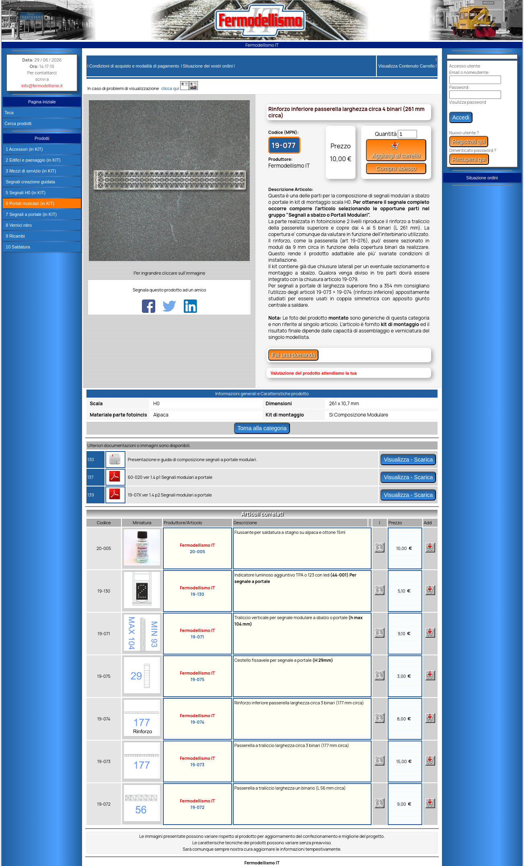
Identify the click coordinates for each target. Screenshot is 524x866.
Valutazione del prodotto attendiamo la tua (314, 373)
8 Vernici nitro (18, 225)
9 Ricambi (14, 236)
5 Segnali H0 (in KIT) (24, 192)
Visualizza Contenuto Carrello (406, 66)
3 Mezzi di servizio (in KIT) (30, 170)
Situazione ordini (482, 177)
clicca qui (174, 88)
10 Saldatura (17, 246)
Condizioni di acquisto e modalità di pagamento (134, 66)
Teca (9, 112)
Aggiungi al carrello (396, 150)
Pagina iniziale (42, 101)
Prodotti (42, 138)
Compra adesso (396, 168)
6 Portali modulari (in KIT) (29, 203)
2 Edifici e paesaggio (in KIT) (32, 160)
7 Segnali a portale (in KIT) (30, 214)
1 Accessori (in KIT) (23, 149)
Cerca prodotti (17, 123)
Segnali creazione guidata (29, 181)
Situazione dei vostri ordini (208, 66)
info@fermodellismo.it (42, 85)
